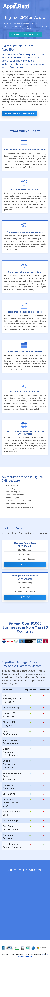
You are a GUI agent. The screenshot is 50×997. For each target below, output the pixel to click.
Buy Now (25, 564)
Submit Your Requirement (25, 34)
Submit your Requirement (19, 113)
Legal (43, 954)
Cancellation (28, 956)
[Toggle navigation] (44, 6)
